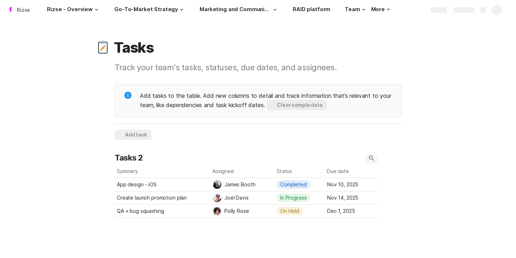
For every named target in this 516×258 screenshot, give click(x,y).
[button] (96, 9)
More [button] (380, 9)
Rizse (23, 10)
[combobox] (243, 184)
